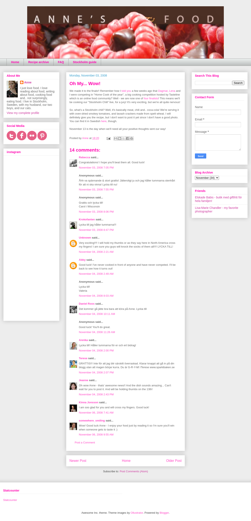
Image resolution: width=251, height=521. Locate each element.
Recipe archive (38, 62)
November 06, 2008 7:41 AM (96, 412)
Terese (83, 358)
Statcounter (10, 500)
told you (126, 90)
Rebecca (84, 157)
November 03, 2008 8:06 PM (96, 211)
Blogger (164, 512)
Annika (83, 340)
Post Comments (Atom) (134, 471)
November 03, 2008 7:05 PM (96, 167)
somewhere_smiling (92, 420)
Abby (82, 259)
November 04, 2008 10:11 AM (97, 313)
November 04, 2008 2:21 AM (96, 251)
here (103, 121)
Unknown (85, 237)
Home (15, 62)
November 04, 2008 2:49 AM (96, 273)
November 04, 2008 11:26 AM (97, 332)
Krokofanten (87, 219)
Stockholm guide (85, 62)
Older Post (174, 460)
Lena (172, 90)
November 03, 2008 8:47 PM (96, 229)
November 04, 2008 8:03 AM (96, 295)
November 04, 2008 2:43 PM (96, 394)
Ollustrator (137, 512)
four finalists (151, 98)
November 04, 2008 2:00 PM (96, 350)
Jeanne (83, 380)
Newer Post (77, 460)
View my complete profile (23, 113)
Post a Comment (85, 442)
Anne (28, 82)
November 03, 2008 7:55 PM (96, 189)
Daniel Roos (87, 303)
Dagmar (163, 90)
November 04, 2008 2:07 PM (96, 372)
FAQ (61, 62)
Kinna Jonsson (88, 402)
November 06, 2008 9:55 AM (96, 434)
